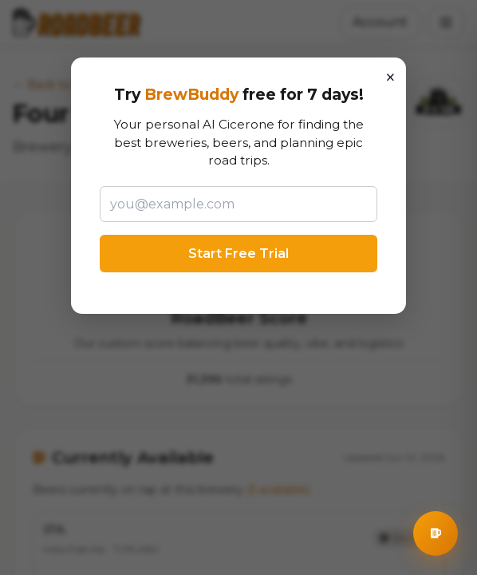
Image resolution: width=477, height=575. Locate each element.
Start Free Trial (238, 253)
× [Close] (390, 77)
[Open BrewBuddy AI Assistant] (435, 533)
